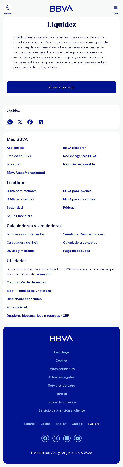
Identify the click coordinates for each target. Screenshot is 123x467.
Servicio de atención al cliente (61, 410)
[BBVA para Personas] (61, 8)
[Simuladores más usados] (25, 234)
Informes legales (61, 377)
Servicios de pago (61, 385)
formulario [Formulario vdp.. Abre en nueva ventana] (43, 274)
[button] (61, 87)
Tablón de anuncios (61, 402)
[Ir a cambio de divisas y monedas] (20, 250)
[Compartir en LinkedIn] (40, 121)
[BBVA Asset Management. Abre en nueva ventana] (26, 172)
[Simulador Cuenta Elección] (84, 234)
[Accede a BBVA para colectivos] (79, 199)
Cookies (62, 360)
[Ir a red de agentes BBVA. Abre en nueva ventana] (79, 156)
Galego (77, 424)
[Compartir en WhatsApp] (10, 121)
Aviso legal (62, 352)
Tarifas (61, 394)
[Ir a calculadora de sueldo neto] (80, 242)
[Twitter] (56, 438)
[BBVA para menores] (21, 191)
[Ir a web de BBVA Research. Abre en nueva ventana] (74, 147)
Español (29, 424)
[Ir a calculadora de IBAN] (22, 242)
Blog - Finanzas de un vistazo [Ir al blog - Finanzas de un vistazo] (29, 291)
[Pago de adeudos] (76, 250)
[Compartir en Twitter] (20, 121)
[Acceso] (7, 9)
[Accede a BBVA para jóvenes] (77, 191)
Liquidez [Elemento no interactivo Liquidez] (13, 110)
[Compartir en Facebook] (30, 121)
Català (45, 424)
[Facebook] (45, 438)
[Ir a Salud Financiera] (19, 215)
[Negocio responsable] (79, 164)
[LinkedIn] (67, 438)
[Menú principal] (115, 9)
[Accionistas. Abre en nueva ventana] (15, 147)
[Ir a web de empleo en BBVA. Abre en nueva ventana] (19, 156)
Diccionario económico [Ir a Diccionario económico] (24, 299)
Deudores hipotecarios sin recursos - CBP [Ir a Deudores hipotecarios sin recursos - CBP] (38, 316)
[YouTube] (78, 438)
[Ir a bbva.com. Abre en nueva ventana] (14, 164)
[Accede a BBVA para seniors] (20, 199)
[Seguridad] (15, 207)
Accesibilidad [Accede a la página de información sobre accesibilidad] (17, 307)
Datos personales (62, 369)
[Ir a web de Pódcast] (69, 207)
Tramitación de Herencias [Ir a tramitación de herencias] (26, 282)
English (61, 424)
